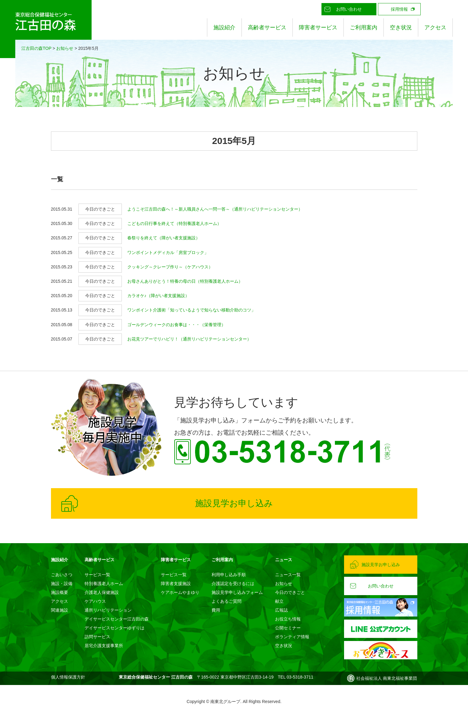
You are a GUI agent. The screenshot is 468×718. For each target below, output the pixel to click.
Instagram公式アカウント (447, 9)
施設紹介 (224, 27)
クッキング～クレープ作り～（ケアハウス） (170, 266)
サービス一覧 (97, 574)
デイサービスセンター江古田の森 (117, 619)
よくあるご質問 (226, 601)
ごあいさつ (61, 574)
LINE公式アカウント (433, 9)
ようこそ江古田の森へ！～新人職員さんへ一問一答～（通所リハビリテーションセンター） (215, 209)
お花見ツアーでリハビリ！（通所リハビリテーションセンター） (189, 339)
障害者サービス (318, 27)
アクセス (435, 27)
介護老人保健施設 (102, 592)
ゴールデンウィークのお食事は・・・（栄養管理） (176, 324)
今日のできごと (290, 592)
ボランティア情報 (292, 636)
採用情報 (399, 9)
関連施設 (59, 610)
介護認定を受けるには (233, 583)
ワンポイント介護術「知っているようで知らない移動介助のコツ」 (191, 309)
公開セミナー (288, 627)
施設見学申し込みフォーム (237, 592)
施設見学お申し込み (234, 503)
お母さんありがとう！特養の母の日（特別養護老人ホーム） (185, 281)
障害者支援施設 (176, 583)
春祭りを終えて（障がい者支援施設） (163, 237)
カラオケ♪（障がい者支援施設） (158, 295)
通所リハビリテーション (108, 610)
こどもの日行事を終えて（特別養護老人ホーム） (174, 223)
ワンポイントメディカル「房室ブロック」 (168, 252)
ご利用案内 (363, 27)
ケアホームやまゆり (180, 592)
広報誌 (281, 610)
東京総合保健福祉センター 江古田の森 (46, 29)
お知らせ (64, 48)
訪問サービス (97, 636)
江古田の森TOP (36, 48)
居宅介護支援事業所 (104, 645)
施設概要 (59, 592)
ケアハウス (95, 601)
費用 (216, 610)
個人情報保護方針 (68, 677)
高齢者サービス (267, 27)
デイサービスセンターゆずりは (114, 627)
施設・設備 (61, 583)
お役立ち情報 (288, 619)
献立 (279, 601)
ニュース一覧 (288, 574)
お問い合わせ (349, 9)
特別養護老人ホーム (104, 583)
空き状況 (401, 27)
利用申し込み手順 (229, 574)
